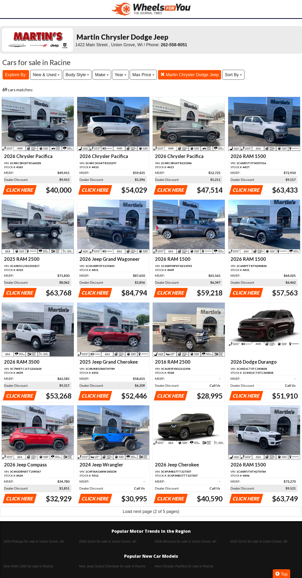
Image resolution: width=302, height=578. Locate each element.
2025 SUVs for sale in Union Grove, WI (258, 541)
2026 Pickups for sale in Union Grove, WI (34, 541)
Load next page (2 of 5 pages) (151, 511)
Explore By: (16, 74)
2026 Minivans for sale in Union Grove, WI (185, 541)
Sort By (233, 74)
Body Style (77, 74)
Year (120, 74)
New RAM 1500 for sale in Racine (28, 566)
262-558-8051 (174, 44)
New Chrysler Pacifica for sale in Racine (184, 566)
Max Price (143, 74)
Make (102, 74)
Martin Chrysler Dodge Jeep (189, 74)
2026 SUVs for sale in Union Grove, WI (107, 541)
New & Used (46, 74)
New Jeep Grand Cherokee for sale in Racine (112, 566)
